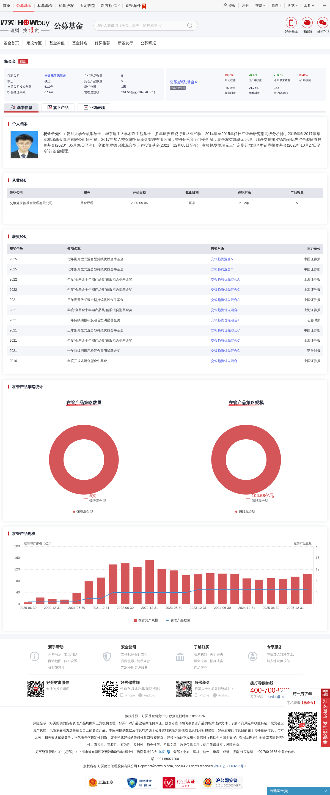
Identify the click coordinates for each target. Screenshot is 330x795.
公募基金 (24, 6)
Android (149, 695)
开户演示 (54, 654)
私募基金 (45, 6)
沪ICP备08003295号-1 (230, 766)
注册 (245, 5)
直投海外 (135, 6)
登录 (232, 5)
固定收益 (87, 6)
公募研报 (148, 43)
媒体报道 (200, 661)
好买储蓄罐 (130, 683)
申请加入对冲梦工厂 (281, 654)
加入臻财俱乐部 (278, 661)
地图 (162, 752)
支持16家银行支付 (134, 654)
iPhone (130, 695)
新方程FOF (110, 6)
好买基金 (202, 683)
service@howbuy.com (283, 697)
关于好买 (216, 654)
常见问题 (70, 654)
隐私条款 (143, 661)
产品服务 (200, 668)
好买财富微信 (57, 683)
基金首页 (11, 43)
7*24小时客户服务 (134, 668)
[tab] (22, 108)
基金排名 (79, 43)
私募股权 (66, 6)
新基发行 (125, 43)
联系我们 (200, 654)
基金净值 (57, 43)
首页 (6, 6)
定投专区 (34, 43)
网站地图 (54, 661)
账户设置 (70, 661)
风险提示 (127, 661)
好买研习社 (56, 668)
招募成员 (216, 661)
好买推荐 (102, 43)
